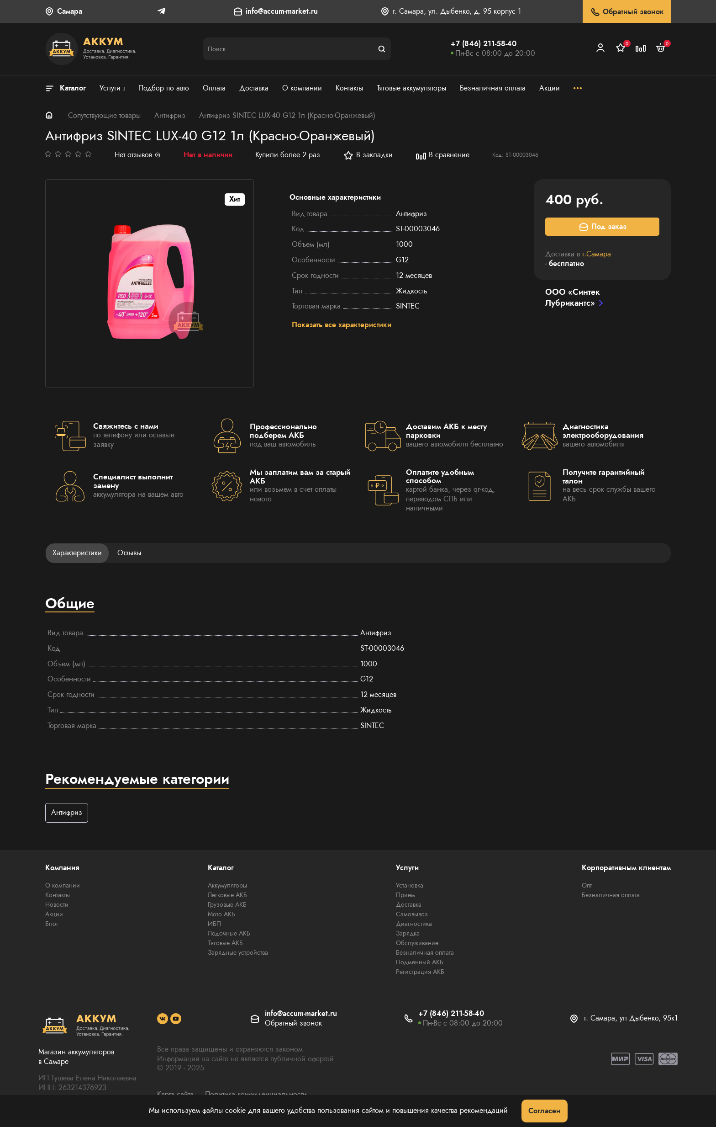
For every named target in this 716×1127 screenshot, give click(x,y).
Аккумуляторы (227, 885)
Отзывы (129, 553)
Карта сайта (175, 1094)
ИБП (214, 924)
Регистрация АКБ (420, 972)
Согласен (544, 1111)
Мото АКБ (221, 914)
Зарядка (408, 933)
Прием (405, 895)
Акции (54, 914)
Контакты (57, 895)
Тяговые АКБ (225, 943)
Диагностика (414, 924)
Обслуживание (417, 943)
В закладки (368, 155)
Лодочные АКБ (229, 933)
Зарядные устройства (238, 952)
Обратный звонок (627, 12)
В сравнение (442, 155)
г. (596, 254)
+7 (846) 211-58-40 (483, 43)
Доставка (408, 904)
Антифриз (169, 115)
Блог (51, 924)
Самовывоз (412, 914)
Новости (56, 904)
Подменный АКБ (419, 962)
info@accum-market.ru (282, 11)
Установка (409, 885)
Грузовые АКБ (227, 904)
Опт (587, 885)
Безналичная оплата (425, 952)
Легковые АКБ (227, 895)
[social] (162, 1019)
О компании (62, 885)
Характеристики (77, 553)
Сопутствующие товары (104, 115)
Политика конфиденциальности (256, 1094)
